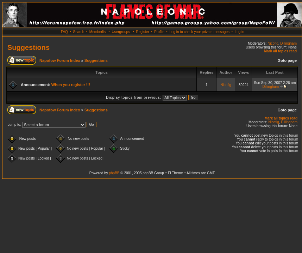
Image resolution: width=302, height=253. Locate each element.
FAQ (64, 32)
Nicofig (273, 43)
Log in (239, 32)
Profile (159, 32)
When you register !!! (70, 85)
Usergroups (121, 32)
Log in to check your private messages (199, 32)
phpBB (114, 173)
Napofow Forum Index (59, 60)
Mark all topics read (280, 51)
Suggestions (28, 47)
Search (78, 32)
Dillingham (288, 43)
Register (142, 32)
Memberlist (98, 32)
